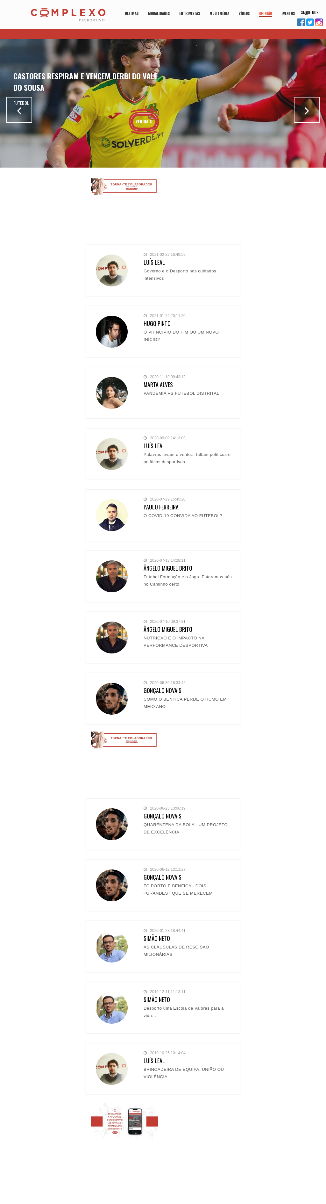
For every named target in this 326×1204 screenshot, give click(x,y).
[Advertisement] (201, 210)
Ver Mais (144, 122)
